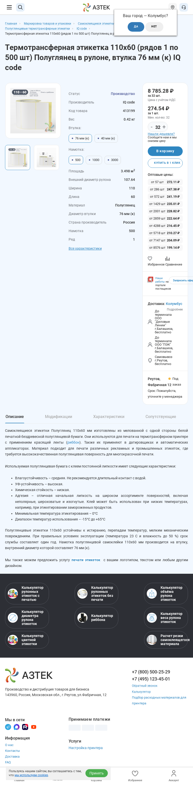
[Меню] (9, 7)
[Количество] (158, 127)
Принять (96, 773)
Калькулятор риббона (95, 622)
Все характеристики (85, 248)
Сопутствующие (161, 417)
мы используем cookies (31, 775)
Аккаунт (174, 776)
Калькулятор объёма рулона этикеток (164, 598)
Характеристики (108, 417)
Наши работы (160, 281)
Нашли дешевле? (161, 134)
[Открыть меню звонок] (183, 7)
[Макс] (17, 730)
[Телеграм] (8, 730)
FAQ (8, 766)
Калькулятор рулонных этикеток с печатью (25, 598)
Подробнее (175, 310)
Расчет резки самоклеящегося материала (166, 644)
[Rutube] (25, 730)
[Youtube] (34, 730)
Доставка (12, 760)
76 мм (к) (80, 138)
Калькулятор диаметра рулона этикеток (25, 622)
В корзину (165, 151)
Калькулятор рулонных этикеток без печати (95, 598)
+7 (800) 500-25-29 (151, 675)
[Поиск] (20, 7)
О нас (9, 749)
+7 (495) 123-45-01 (151, 683)
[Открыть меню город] (172, 7)
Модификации (58, 417)
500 (75, 160)
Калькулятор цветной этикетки (25, 644)
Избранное (135, 776)
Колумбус (174, 305)
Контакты (12, 754)
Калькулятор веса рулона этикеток (164, 622)
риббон (73, 444)
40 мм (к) (106, 138)
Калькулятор (142, 695)
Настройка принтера (86, 752)
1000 (93, 160)
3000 (112, 160)
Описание (15, 417)
